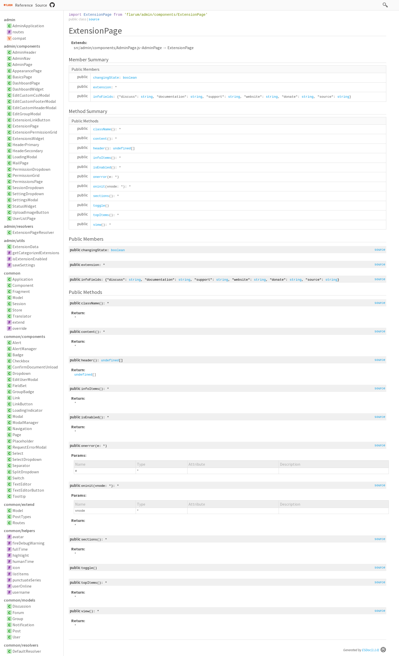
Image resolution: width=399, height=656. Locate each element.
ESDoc (374, 650)
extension (102, 87)
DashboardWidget (28, 89)
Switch (18, 477)
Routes (18, 522)
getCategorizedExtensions (35, 252)
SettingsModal (25, 199)
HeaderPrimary (25, 144)
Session (19, 303)
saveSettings (23, 264)
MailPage (20, 162)
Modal (17, 416)
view (97, 225)
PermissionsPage (27, 181)
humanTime (23, 561)
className (102, 129)
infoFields (103, 97)
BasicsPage (22, 76)
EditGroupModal (26, 113)
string (147, 97)
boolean (130, 78)
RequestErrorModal (29, 447)
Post (16, 630)
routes (18, 31)
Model (17, 297)
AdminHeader (24, 52)
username (21, 592)
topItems (101, 215)
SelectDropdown (26, 459)
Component (23, 285)
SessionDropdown (28, 187)
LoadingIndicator (27, 410)
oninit (99, 187)
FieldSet (19, 385)
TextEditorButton (28, 490)
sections (101, 196)
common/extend (19, 504)
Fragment (21, 291)
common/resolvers (21, 645)
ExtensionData (25, 246)
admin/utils (14, 240)
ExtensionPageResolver (33, 232)
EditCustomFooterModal (34, 101)
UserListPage (24, 218)
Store (17, 309)
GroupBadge (23, 391)
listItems (20, 573)
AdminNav (21, 58)
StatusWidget (24, 206)
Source (41, 5)
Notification (23, 624)
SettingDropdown (28, 193)
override (19, 328)
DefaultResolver (26, 651)
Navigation (22, 428)
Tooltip (19, 496)
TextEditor (21, 484)
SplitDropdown (25, 471)
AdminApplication (28, 25)
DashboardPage (26, 82)
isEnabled (102, 167)
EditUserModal (25, 379)
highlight (20, 555)
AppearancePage (27, 70)
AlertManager (24, 348)
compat (19, 38)
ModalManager (25, 422)
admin (9, 19)
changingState (106, 78)
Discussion (21, 606)
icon (16, 567)
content (100, 139)
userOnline (22, 586)
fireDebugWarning (28, 543)
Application (22, 279)
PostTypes (21, 516)
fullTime (20, 549)
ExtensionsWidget (28, 138)
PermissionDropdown (31, 169)
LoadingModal (24, 156)
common (12, 273)
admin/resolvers (18, 226)
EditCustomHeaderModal (34, 107)
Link (16, 397)
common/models (19, 600)
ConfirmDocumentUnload (35, 366)
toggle (99, 206)
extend (18, 322)
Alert (16, 342)
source (94, 19)
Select (17, 453)
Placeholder (23, 441)
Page (16, 434)
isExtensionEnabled (29, 258)
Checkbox (20, 360)
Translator (21, 316)
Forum (18, 612)
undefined (122, 148)
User (16, 636)
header (99, 148)
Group (17, 618)
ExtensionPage (25, 126)
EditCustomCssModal (31, 95)
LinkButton (22, 403)
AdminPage (22, 64)
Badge (17, 354)
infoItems (102, 158)
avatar (18, 536)
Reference (24, 5)
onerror (100, 177)
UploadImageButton (30, 212)
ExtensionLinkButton (31, 119)
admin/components (22, 46)
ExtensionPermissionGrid (34, 132)
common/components (24, 336)
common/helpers (19, 530)
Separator (21, 465)
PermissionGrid (25, 175)
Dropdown (21, 373)
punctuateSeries (26, 579)
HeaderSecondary (27, 150)
